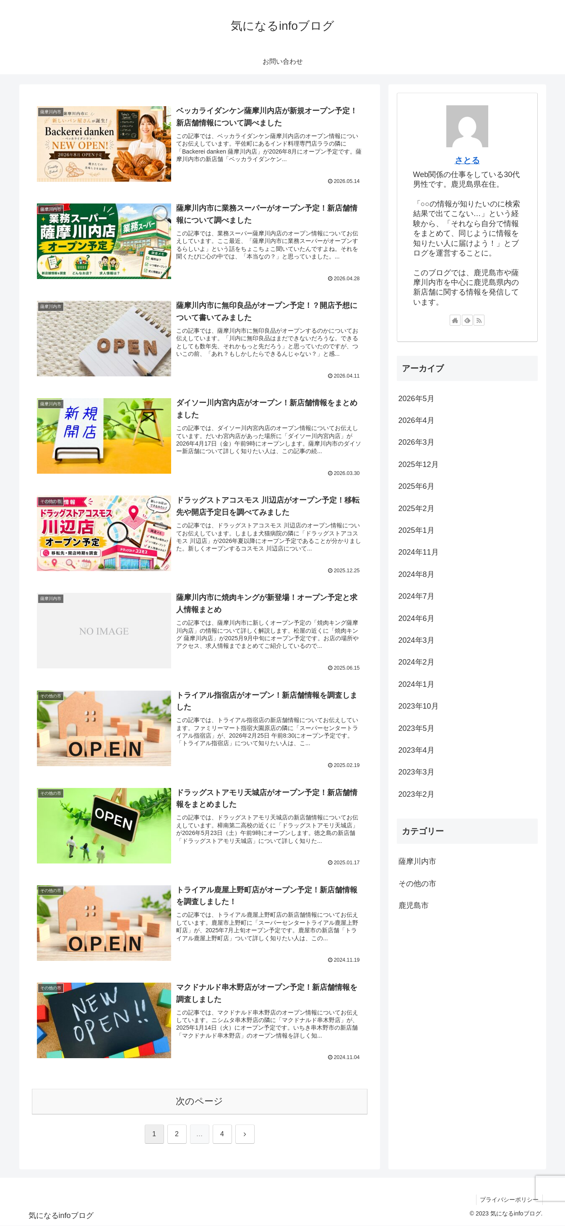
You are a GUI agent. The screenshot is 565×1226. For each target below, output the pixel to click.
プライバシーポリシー (508, 1200)
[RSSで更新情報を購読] (479, 320)
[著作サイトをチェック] (455, 320)
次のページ (199, 1101)
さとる (467, 160)
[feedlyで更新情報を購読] (467, 320)
